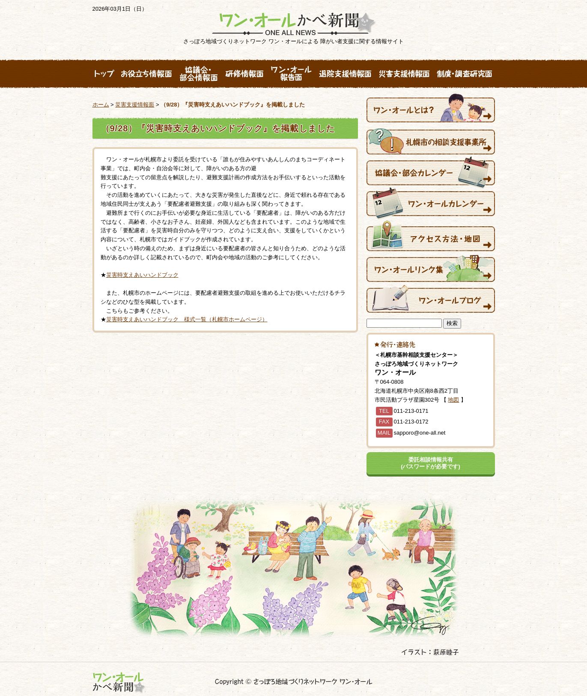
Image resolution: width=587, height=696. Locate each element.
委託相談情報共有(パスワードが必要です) (430, 463)
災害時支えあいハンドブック (142, 275)
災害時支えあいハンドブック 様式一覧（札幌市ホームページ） (187, 319)
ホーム (100, 104)
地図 (453, 400)
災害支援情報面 (134, 104)
